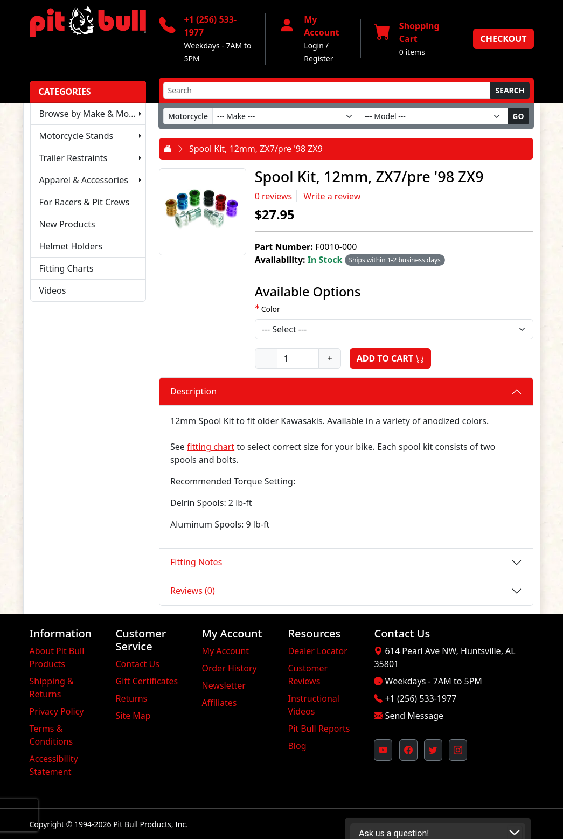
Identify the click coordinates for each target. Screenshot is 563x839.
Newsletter (223, 685)
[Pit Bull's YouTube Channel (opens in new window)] (383, 750)
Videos (52, 290)
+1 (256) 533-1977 (421, 698)
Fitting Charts (66, 268)
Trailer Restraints (73, 158)
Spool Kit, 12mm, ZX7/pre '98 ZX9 (256, 149)
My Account (225, 651)
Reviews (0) (192, 591)
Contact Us (137, 664)
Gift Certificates (146, 681)
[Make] (286, 116)
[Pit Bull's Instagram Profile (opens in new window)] (458, 750)
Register (318, 58)
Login (314, 45)
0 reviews (274, 196)
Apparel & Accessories (83, 180)
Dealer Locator (317, 651)
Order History (228, 668)
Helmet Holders (71, 246)
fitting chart (210, 447)
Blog (297, 746)
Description (193, 391)
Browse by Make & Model (90, 114)
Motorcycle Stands (76, 136)
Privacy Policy (57, 711)
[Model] (434, 116)
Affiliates (219, 703)
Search (509, 90)
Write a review (331, 196)
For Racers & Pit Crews (84, 202)
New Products (67, 224)
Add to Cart (391, 358)
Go (518, 116)
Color (270, 309)
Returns (131, 698)
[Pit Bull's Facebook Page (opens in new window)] (408, 750)
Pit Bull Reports (319, 728)
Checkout (503, 39)
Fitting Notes (196, 562)
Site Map (132, 716)
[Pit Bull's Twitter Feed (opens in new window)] (433, 750)
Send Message (414, 716)
